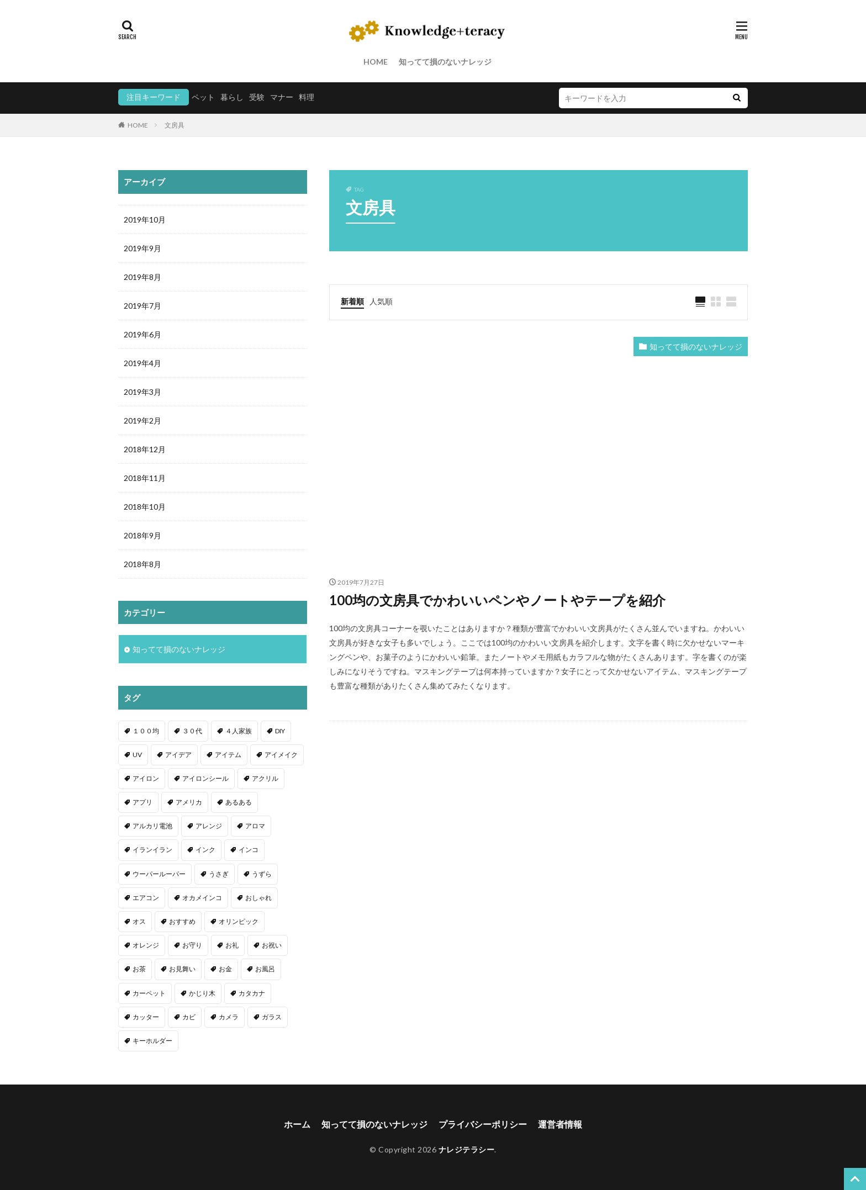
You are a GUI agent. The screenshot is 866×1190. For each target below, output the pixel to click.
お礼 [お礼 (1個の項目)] (232, 945)
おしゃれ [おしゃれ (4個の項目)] (258, 897)
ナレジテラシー (467, 1149)
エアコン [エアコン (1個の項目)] (146, 897)
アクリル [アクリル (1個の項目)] (265, 778)
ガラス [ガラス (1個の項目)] (272, 1017)
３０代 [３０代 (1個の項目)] (192, 731)
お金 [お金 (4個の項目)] (225, 969)
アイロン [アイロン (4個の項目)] (146, 778)
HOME (375, 61)
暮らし (232, 97)
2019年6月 (142, 334)
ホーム (297, 1124)
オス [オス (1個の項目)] (139, 921)
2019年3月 (142, 391)
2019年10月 (145, 219)
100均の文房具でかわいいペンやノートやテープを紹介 (497, 600)
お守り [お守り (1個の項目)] (192, 945)
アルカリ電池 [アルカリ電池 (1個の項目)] (152, 826)
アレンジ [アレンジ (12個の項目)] (209, 826)
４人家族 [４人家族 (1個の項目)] (238, 731)
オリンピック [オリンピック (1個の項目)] (238, 921)
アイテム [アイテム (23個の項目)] (228, 754)
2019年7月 (142, 305)
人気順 (381, 301)
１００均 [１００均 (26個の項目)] (146, 731)
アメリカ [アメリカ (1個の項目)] (189, 802)
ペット (203, 97)
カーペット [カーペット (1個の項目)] (149, 993)
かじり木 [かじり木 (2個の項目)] (202, 993)
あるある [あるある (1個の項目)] (238, 802)
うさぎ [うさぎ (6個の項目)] (219, 874)
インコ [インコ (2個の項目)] (248, 849)
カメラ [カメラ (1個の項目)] (229, 1017)
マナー (281, 97)
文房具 (174, 125)
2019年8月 (142, 277)
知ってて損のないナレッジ (445, 61)
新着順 (352, 301)
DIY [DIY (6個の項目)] (280, 731)
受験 (257, 97)
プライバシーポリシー (483, 1124)
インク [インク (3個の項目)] (205, 849)
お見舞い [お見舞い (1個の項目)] (182, 969)
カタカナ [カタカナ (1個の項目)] (252, 993)
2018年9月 (142, 535)
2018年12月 (145, 449)
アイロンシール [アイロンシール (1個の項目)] (205, 778)
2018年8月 (142, 564)
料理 (306, 97)
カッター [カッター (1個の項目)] (146, 1017)
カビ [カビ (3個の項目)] (189, 1017)
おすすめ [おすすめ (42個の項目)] (182, 921)
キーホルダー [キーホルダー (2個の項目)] (152, 1040)
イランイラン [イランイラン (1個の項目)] (152, 849)
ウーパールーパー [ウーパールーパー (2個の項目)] (159, 874)
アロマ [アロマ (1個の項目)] (255, 826)
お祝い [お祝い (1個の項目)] (272, 945)
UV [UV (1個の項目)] (137, 754)
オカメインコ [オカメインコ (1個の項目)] (202, 897)
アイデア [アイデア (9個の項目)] (178, 754)
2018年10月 (145, 506)
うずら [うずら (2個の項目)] (262, 874)
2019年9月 (142, 248)
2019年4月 (142, 363)
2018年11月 (145, 478)
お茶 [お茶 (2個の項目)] (139, 969)
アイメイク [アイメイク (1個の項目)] (281, 754)
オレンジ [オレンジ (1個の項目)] (146, 945)
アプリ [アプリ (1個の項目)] (142, 802)
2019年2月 (142, 420)
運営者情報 (560, 1124)
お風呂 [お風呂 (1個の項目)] (265, 969)
